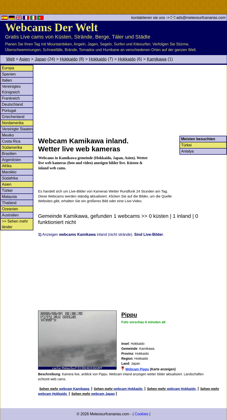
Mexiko (8, 135)
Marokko (9, 172)
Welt (10, 59)
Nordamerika (13, 123)
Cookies (141, 414)
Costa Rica (11, 141)
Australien (10, 215)
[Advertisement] (132, 100)
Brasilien (9, 154)
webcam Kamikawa (74, 389)
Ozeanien (10, 209)
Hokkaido (69, 59)
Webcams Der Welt (51, 27)
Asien (24, 59)
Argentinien (11, 160)
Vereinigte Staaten (17, 129)
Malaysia (9, 197)
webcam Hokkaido (129, 389)
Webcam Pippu (137, 369)
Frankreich (11, 98)
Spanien (9, 74)
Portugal (9, 111)
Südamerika (12, 147)
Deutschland (12, 104)
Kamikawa (156, 59)
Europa (8, 68)
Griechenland (13, 117)
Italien (7, 80)
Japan (40, 59)
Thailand (9, 203)
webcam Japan (103, 394)
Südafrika (10, 178)
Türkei (7, 190)
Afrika (7, 166)
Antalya (187, 151)
